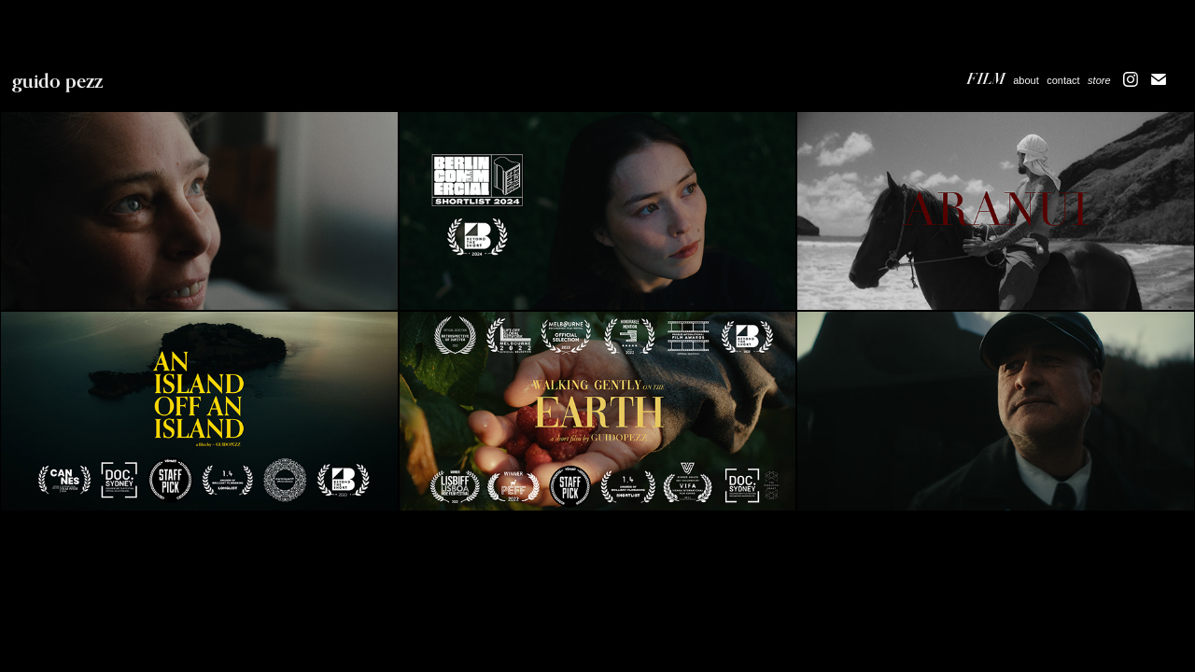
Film (986, 79)
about (1026, 80)
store (1099, 80)
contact (1063, 80)
